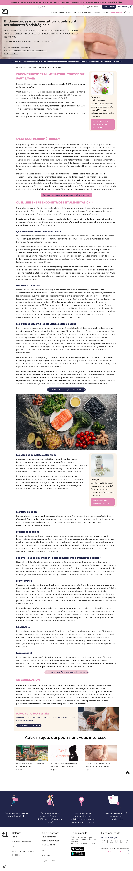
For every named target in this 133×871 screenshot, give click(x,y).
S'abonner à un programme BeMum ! (66, 389)
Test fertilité (109, 7)
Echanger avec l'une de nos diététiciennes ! (66, 672)
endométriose (24, 84)
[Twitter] (103, 842)
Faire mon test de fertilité (29, 725)
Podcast (96, 12)
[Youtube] (116, 842)
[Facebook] (107, 842)
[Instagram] (111, 842)
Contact (105, 12)
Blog (74, 12)
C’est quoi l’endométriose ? (18, 47)
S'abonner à (125, 7)
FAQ (43, 850)
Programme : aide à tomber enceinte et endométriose (100, 124)
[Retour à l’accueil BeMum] (6, 835)
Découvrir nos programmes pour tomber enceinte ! (66, 195)
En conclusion (12, 54)
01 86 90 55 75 (48, 844)
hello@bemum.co (50, 840)
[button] (4, 867)
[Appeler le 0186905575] (94, 7)
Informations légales (21, 841)
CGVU (14, 846)
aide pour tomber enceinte (38, 67)
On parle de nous (84, 12)
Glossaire (46, 855)
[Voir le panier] (129, 12)
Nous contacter (49, 837)
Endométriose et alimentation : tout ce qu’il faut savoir (29, 41)
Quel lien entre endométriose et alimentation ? (26, 51)
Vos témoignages (109, 837)
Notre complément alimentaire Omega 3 (101, 502)
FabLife (15, 837)
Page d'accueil (48, 860)
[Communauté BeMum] (126, 843)
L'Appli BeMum (116, 12)
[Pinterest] (121, 842)
